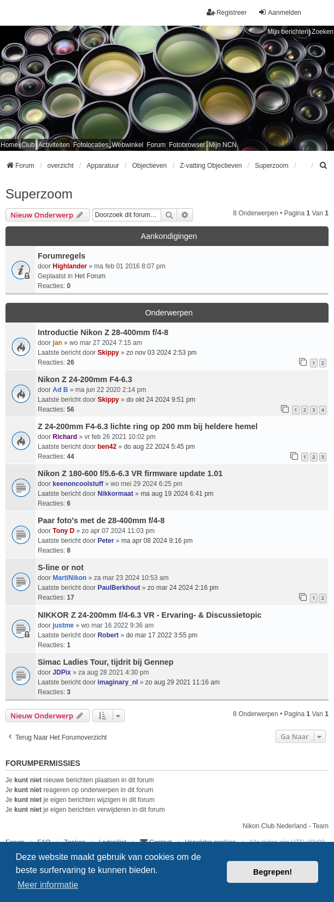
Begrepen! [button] (272, 872)
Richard (64, 437)
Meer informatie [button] (47, 884)
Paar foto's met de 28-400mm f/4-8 (101, 520)
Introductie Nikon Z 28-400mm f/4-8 (103, 332)
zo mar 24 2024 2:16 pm (183, 587)
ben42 (106, 446)
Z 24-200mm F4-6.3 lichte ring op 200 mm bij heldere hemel (147, 426)
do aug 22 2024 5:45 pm (159, 446)
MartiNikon (69, 578)
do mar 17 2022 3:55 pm (161, 635)
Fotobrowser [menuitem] (187, 145)
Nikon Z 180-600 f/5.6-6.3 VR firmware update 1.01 (130, 473)
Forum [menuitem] (156, 145)
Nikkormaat (115, 493)
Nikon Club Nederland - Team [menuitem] (286, 826)
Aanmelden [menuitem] (279, 12)
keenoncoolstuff (77, 484)
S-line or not (61, 567)
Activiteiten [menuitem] (54, 145)
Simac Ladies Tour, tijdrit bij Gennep (105, 662)
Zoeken (322, 32)
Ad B (60, 390)
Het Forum (90, 276)
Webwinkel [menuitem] (127, 145)
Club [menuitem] (28, 145)
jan (57, 343)
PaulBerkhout (118, 587)
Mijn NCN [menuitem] (223, 145)
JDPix (61, 672)
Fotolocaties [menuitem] (91, 145)
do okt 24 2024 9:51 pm (160, 399)
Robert (108, 635)
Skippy (108, 352)
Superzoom (39, 193)
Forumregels (61, 255)
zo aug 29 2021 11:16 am (182, 682)
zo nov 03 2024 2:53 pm (161, 352)
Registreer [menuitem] (227, 12)
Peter (105, 540)
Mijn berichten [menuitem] (287, 32)
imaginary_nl (117, 682)
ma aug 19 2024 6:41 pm (176, 493)
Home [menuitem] (9, 145)
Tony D (63, 531)
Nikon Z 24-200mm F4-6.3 (85, 379)
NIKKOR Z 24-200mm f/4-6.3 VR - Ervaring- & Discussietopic (149, 615)
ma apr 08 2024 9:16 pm (157, 540)
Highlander (69, 266)
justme (63, 625)
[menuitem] (324, 166)
